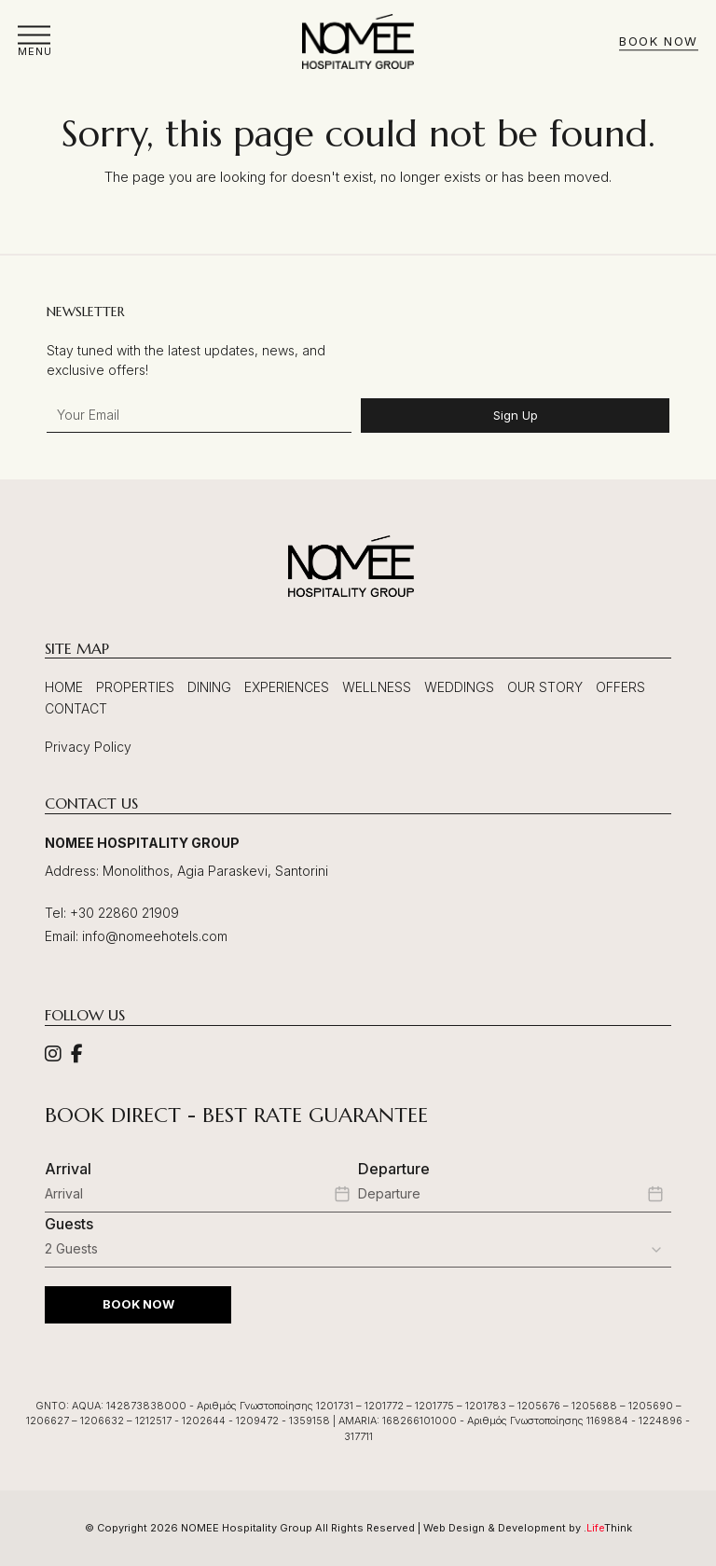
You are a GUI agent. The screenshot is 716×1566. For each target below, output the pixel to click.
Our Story (545, 687)
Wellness (376, 687)
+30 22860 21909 (124, 913)
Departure (394, 1168)
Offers (620, 687)
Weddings (459, 687)
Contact (76, 708)
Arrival (68, 1168)
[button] (35, 41)
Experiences (286, 687)
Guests (69, 1223)
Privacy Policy (88, 747)
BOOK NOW (138, 1303)
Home (64, 687)
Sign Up (515, 415)
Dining (209, 687)
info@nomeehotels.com (154, 936)
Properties (135, 687)
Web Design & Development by (527, 1527)
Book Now (658, 42)
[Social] (53, 1055)
